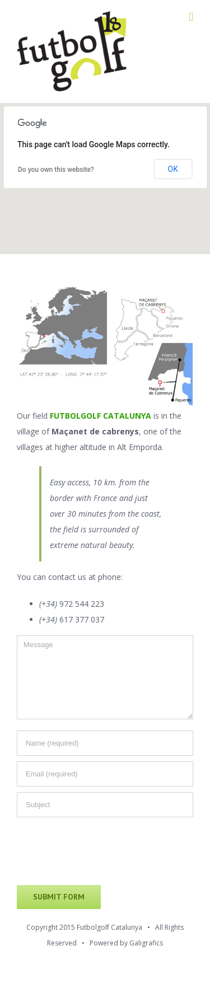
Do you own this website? (56, 170)
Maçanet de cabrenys (95, 431)
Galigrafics (146, 943)
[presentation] (102, 852)
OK (173, 169)
